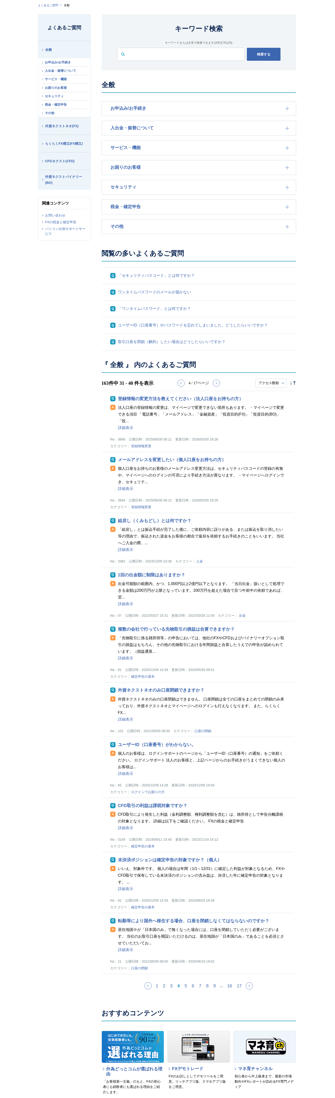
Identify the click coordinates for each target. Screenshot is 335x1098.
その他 (49, 113)
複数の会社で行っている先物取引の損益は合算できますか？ (176, 629)
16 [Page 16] (229, 985)
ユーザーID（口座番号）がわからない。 (157, 744)
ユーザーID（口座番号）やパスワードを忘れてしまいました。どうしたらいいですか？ (193, 325)
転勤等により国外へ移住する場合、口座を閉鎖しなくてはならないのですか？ (193, 920)
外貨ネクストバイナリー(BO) (63, 180)
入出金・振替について (60, 70)
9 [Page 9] (214, 985)
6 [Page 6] (193, 985)
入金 (199, 561)
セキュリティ (54, 96)
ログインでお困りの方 (148, 792)
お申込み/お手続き (58, 62)
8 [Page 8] (207, 985)
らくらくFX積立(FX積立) (64, 143)
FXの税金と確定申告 (60, 222)
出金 (242, 615)
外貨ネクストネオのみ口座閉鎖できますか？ (161, 690)
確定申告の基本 (143, 676)
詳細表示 (125, 428)
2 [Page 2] (164, 985)
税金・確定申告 (56, 104)
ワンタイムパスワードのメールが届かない (154, 292)
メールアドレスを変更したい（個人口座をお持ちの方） (172, 459)
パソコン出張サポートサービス (65, 231)
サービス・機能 (56, 79)
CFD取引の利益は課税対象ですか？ (152, 805)
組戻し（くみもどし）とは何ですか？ (154, 520)
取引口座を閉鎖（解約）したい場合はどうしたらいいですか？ (171, 342)
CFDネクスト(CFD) (60, 161)
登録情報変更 (141, 446)
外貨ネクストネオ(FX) (62, 126)
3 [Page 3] (171, 985)
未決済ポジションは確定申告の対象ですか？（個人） (170, 859)
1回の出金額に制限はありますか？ (151, 575)
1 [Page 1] (157, 985)
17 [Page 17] (239, 985)
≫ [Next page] (252, 987)
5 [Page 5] (185, 985)
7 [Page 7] (200, 985)
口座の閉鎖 (203, 731)
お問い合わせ (55, 215)
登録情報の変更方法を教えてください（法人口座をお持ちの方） (180, 398)
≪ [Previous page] (151, 987)
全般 (48, 50)
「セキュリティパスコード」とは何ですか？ (156, 275)
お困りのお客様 (56, 88)
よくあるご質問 (48, 5)
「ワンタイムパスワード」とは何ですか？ (154, 309)
